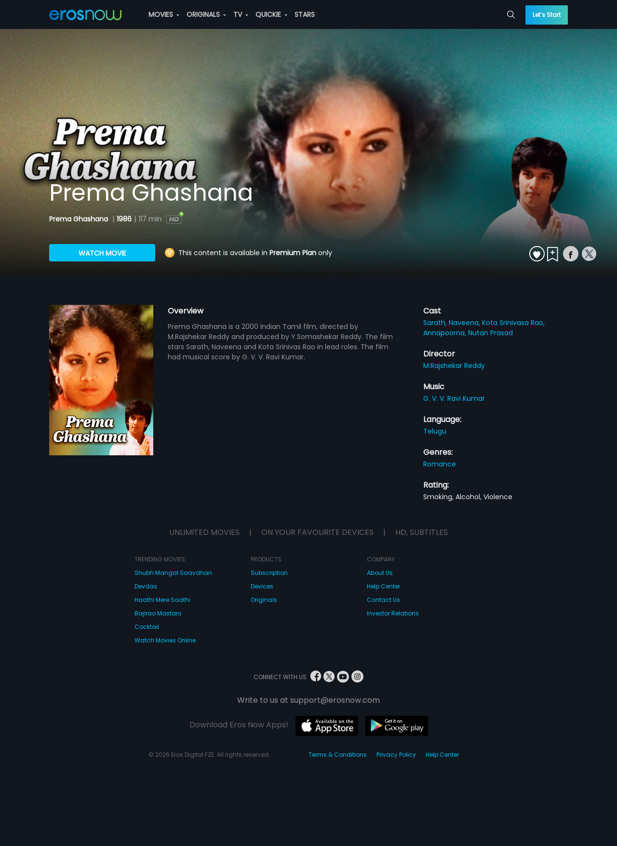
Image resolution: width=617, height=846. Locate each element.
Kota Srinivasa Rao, (513, 322)
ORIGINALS (206, 14)
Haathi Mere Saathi (162, 600)
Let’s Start (547, 15)
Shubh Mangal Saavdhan (173, 573)
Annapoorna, (445, 333)
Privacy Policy (396, 754)
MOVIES (163, 14)
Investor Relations (393, 613)
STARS (305, 14)
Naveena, (465, 322)
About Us (380, 573)
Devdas (145, 586)
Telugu (434, 431)
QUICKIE (271, 14)
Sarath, (436, 322)
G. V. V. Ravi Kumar (454, 398)
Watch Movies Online (165, 640)
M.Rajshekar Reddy (454, 365)
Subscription (269, 573)
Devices (262, 586)
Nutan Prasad (490, 333)
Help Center (383, 586)
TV (240, 14)
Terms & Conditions (337, 754)
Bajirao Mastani (157, 613)
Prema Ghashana (79, 219)
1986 (124, 219)
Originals (264, 600)
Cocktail (146, 627)
